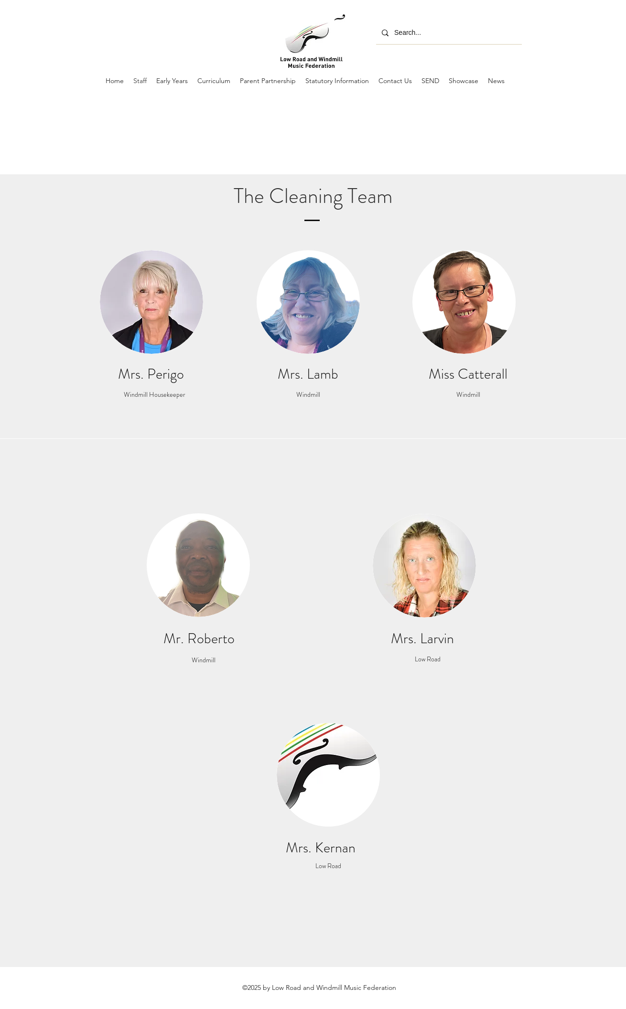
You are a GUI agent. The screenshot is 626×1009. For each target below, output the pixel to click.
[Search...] (448, 32)
